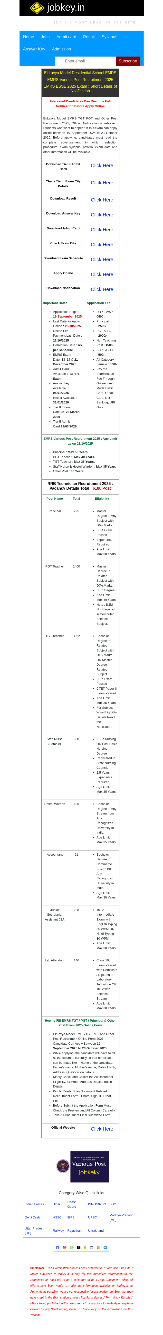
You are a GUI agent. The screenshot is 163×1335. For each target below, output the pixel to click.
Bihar (56, 1204)
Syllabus (109, 37)
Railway (58, 1230)
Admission (61, 49)
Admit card (66, 37)
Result (89, 37)
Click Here (102, 165)
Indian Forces (34, 1204)
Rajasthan (74, 1230)
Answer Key (34, 49)
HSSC (57, 1217)
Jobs (45, 37)
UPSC (92, 1217)
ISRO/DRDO (97, 1204)
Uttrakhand (96, 1230)
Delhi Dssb (32, 1217)
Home (28, 37)
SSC (113, 1204)
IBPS (71, 1217)
